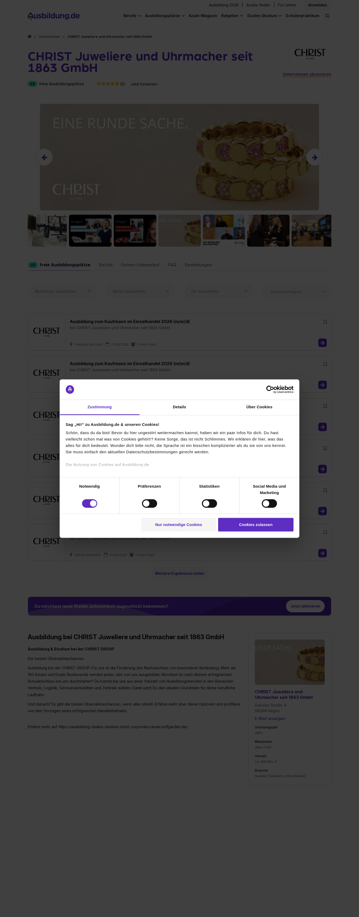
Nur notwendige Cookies (178, 525)
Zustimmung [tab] (100, 407)
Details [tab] (179, 407)
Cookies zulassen (255, 525)
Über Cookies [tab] (259, 407)
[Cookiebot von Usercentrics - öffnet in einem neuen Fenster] (270, 389)
